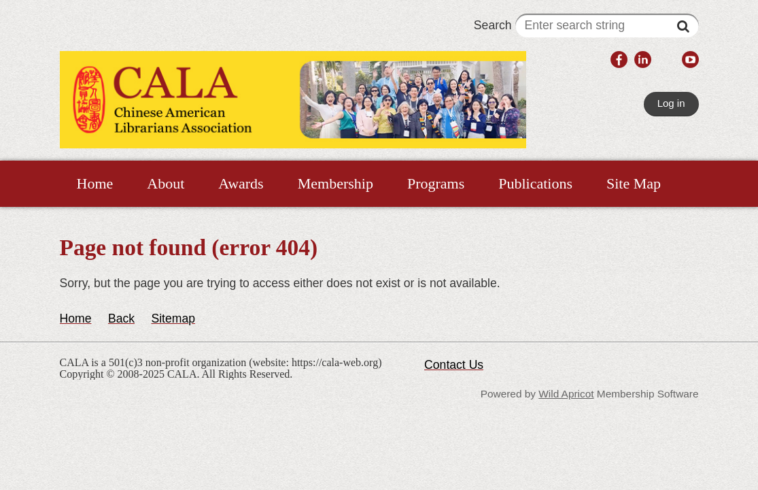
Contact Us (453, 365)
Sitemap (173, 318)
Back (121, 318)
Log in (671, 103)
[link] (618, 61)
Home (76, 318)
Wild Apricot (565, 393)
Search (586, 25)
